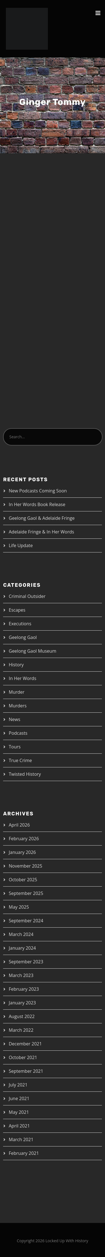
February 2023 (24, 989)
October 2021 (23, 1057)
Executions (20, 624)
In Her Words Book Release (37, 504)
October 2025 (23, 880)
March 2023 (21, 975)
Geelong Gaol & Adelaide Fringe (41, 518)
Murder (16, 692)
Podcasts (18, 733)
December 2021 (25, 1044)
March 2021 (21, 1139)
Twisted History (25, 774)
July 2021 (18, 1085)
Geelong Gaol (23, 637)
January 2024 (22, 948)
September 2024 (26, 921)
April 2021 (19, 1126)
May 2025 (19, 907)
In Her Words (22, 678)
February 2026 (24, 838)
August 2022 (22, 1016)
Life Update (21, 545)
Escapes (17, 610)
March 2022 (21, 1030)
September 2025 (26, 893)
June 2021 (19, 1098)
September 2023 (26, 962)
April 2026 (19, 825)
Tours (14, 747)
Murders (18, 706)
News (14, 719)
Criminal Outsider (27, 596)
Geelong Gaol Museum (32, 651)
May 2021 (19, 1112)
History (16, 665)
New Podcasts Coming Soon (38, 491)
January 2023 (22, 1003)
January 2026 (22, 852)
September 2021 (26, 1071)
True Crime (20, 760)
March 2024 (21, 934)
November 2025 (25, 866)
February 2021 (24, 1153)
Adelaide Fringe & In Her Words (41, 532)
